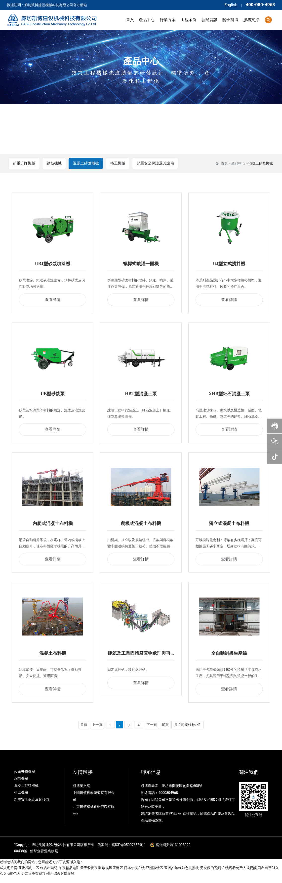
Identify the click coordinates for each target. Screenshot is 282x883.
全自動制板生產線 (229, 658)
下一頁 (152, 731)
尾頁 (165, 731)
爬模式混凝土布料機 (141, 527)
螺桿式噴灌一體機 (141, 264)
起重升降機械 (24, 163)
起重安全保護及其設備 (157, 163)
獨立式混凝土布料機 (229, 527)
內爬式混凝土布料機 (53, 527)
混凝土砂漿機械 (87, 163)
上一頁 (97, 731)
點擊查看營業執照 (44, 857)
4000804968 (168, 799)
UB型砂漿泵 (52, 396)
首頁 (224, 163)
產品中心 (141, 61)
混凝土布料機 (52, 658)
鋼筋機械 (55, 163)
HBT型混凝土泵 (141, 396)
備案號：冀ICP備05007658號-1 (122, 851)
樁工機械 (119, 163)
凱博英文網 (82, 792)
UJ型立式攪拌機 (229, 264)
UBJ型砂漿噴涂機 (52, 264)
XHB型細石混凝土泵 (229, 396)
